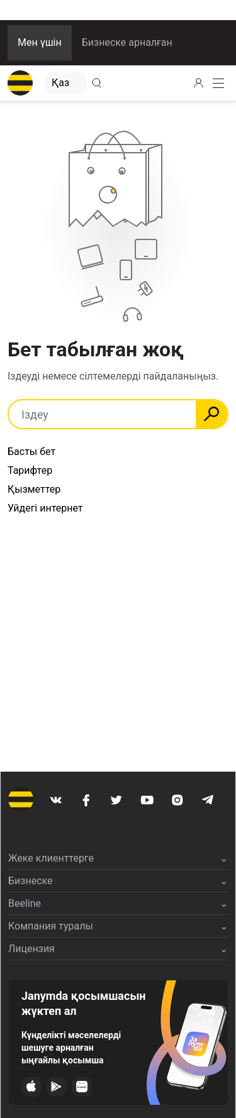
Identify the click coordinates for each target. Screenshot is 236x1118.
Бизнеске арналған (127, 42)
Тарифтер (30, 470)
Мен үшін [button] (40, 42)
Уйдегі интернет (45, 508)
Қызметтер (34, 489)
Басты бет (31, 452)
